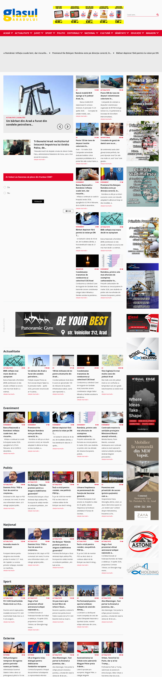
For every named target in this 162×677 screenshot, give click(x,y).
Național (91, 33)
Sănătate (122, 33)
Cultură (106, 33)
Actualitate (23, 33)
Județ (38, 33)
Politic (61, 33)
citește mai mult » (39, 159)
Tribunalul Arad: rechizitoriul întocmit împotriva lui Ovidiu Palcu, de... (51, 144)
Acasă (8, 33)
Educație (137, 33)
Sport (50, 33)
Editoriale (75, 33)
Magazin (152, 33)
